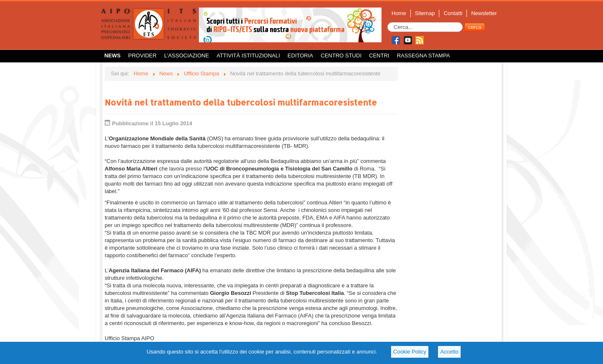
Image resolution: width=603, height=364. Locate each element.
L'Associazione (186, 55)
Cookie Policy (409, 352)
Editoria (300, 55)
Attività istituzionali (248, 55)
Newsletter (484, 13)
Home (399, 13)
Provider (142, 55)
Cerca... (387, 22)
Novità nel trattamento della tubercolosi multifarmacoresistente (241, 102)
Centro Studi (341, 55)
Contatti (452, 13)
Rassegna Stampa (423, 55)
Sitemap (425, 13)
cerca (475, 27)
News (112, 55)
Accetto (449, 352)
